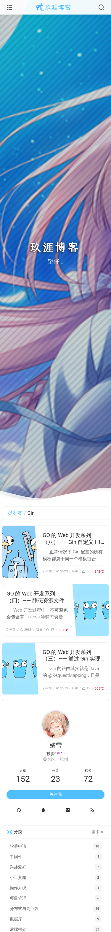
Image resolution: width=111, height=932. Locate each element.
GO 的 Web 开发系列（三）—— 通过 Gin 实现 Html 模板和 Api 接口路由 (73, 659)
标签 (14, 513)
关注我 (55, 794)
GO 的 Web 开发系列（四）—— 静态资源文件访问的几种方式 (35, 600)
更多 (97, 832)
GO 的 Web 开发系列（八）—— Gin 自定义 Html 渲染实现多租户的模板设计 (73, 545)
